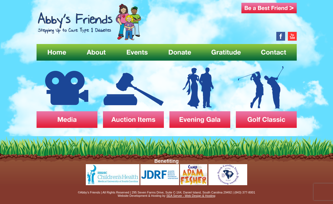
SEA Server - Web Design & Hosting (190, 195)
